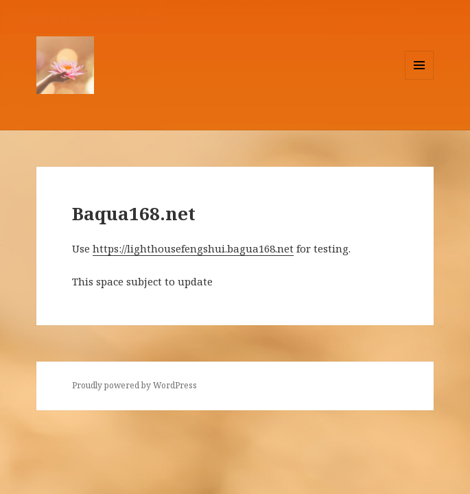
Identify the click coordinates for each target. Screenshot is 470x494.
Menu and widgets (420, 79)
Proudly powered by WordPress (134, 385)
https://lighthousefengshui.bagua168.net (193, 248)
